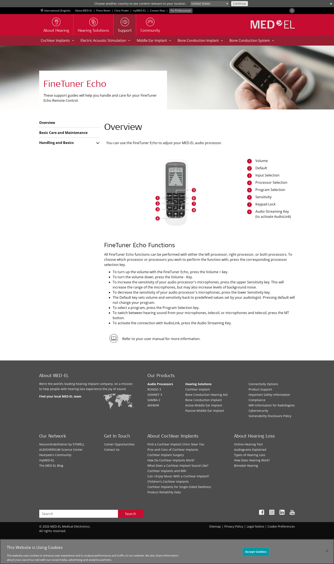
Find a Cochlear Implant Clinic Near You (175, 444)
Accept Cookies (255, 555)
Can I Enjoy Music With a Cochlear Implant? (178, 476)
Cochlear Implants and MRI (166, 471)
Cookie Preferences (281, 526)
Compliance (257, 400)
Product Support (260, 389)
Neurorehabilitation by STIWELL (61, 444)
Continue (239, 3)
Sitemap (215, 526)
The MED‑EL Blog (51, 466)
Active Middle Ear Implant (203, 405)
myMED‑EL (139, 10)
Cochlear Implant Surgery (165, 455)
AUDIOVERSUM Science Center (61, 450)
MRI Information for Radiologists (272, 405)
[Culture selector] (209, 3)
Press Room (103, 10)
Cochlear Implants (57, 40)
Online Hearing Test (248, 444)
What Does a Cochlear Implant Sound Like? (177, 466)
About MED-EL (83, 10)
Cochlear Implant (197, 389)
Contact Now (157, 10)
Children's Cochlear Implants (168, 481)
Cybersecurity (258, 411)
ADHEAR (153, 405)
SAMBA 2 (153, 400)
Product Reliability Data (164, 492)
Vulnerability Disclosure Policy (270, 416)
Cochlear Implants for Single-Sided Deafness (179, 487)
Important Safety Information (269, 395)
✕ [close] (331, 4)
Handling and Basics (56, 142)
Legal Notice (255, 526)
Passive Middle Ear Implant (204, 411)
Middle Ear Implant (154, 40)
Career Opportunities (119, 444)
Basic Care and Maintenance (63, 132)
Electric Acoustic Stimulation (105, 40)
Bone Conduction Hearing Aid (206, 395)
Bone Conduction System (251, 40)
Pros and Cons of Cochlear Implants (172, 450)
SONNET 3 (154, 395)
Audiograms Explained (250, 450)
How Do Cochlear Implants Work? (170, 460)
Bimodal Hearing (246, 466)
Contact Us (111, 450)
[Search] (292, 10)
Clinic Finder (121, 10)
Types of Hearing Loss (249, 455)
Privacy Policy (233, 526)
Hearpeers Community (55, 455)
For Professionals (181, 10)
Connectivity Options (263, 384)
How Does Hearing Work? (252, 460)
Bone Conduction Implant (200, 40)
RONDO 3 (154, 389)
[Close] (327, 554)
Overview (47, 122)
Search (130, 513)
